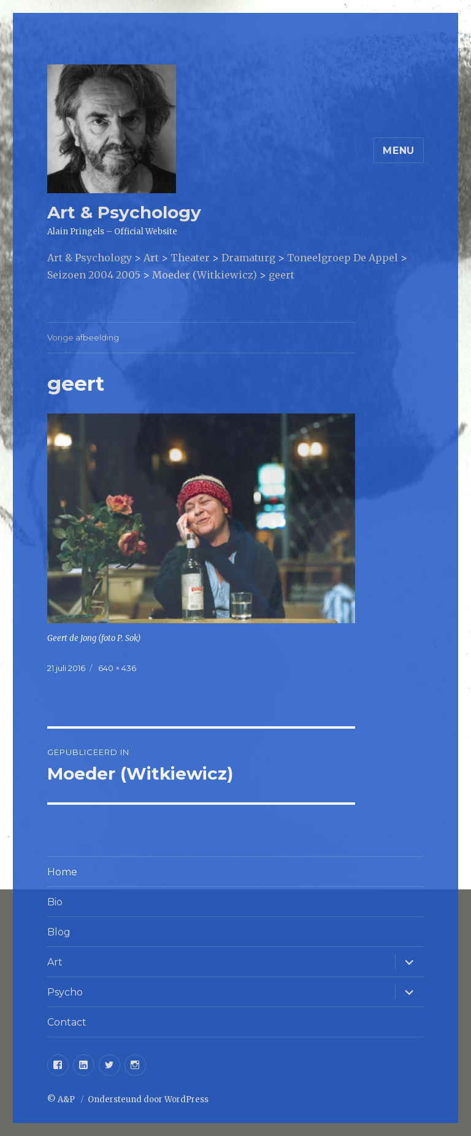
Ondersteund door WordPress (148, 1099)
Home (62, 872)
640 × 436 (117, 668)
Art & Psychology (124, 212)
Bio (55, 902)
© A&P (62, 1099)
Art (55, 962)
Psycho (65, 992)
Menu (399, 150)
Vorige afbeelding (83, 337)
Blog (59, 932)
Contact (66, 1022)
